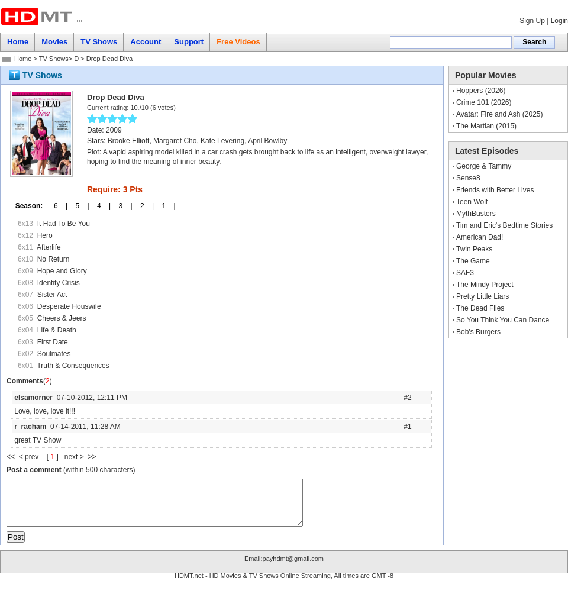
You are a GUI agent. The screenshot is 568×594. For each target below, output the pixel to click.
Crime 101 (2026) (483, 102)
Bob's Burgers (478, 332)
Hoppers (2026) (480, 90)
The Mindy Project (485, 284)
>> (92, 457)
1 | (164, 206)
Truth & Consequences (73, 365)
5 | (78, 206)
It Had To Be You (63, 223)
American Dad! (479, 237)
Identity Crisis (58, 283)
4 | (100, 206)
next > (76, 457)
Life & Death (56, 330)
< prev (30, 457)
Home (22, 58)
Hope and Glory (62, 271)
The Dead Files (480, 308)
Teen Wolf (472, 202)
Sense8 (468, 178)
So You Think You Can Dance (502, 320)
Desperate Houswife (69, 306)
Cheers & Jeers (61, 318)
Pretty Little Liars (482, 296)
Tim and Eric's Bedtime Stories (504, 225)
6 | (56, 206)
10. (134, 107)
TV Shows (54, 58)
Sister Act (52, 294)
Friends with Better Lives (495, 190)
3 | (121, 206)
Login (559, 21)
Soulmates (54, 354)
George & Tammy (483, 166)
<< (13, 457)
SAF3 (465, 273)
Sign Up (532, 21)
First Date (52, 342)
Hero (45, 235)
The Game (473, 261)
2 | (143, 206)
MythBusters (476, 213)
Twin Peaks (474, 249)
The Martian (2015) (486, 126)
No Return (53, 259)
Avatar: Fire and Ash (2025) (499, 114)
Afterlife (49, 247)
